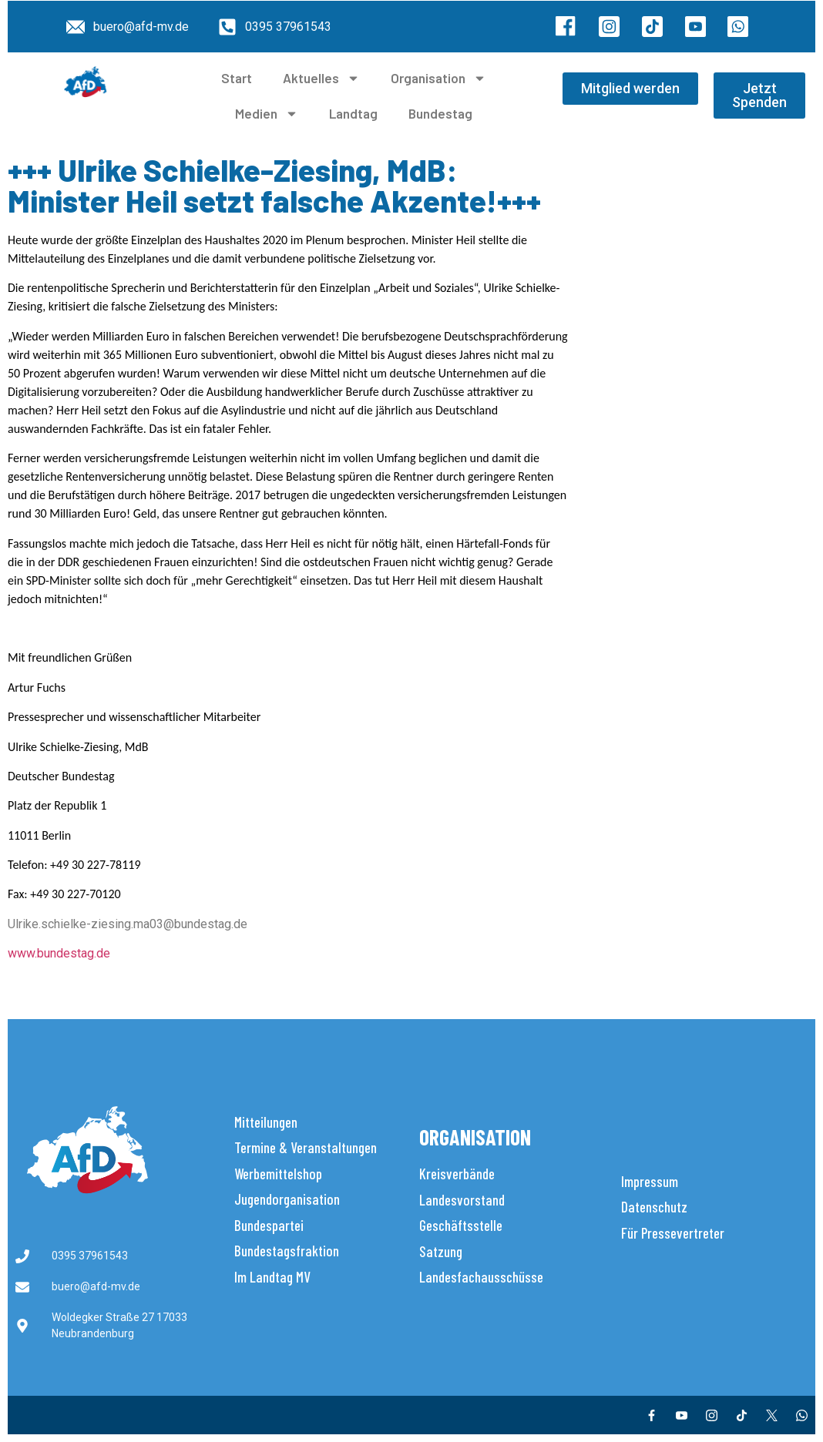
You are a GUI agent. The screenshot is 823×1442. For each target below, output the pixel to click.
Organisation (438, 78)
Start (236, 78)
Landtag (353, 113)
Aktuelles (321, 78)
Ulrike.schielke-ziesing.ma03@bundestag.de (127, 924)
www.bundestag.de (59, 953)
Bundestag (440, 113)
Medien (266, 113)
